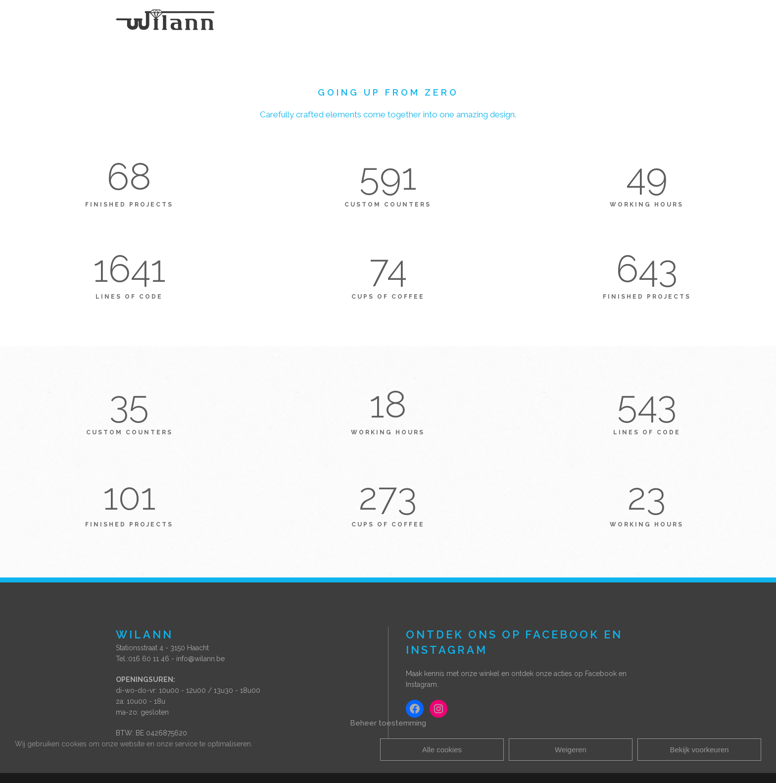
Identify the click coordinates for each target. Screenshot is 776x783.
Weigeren (570, 749)
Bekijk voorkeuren (699, 749)
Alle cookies (442, 749)
